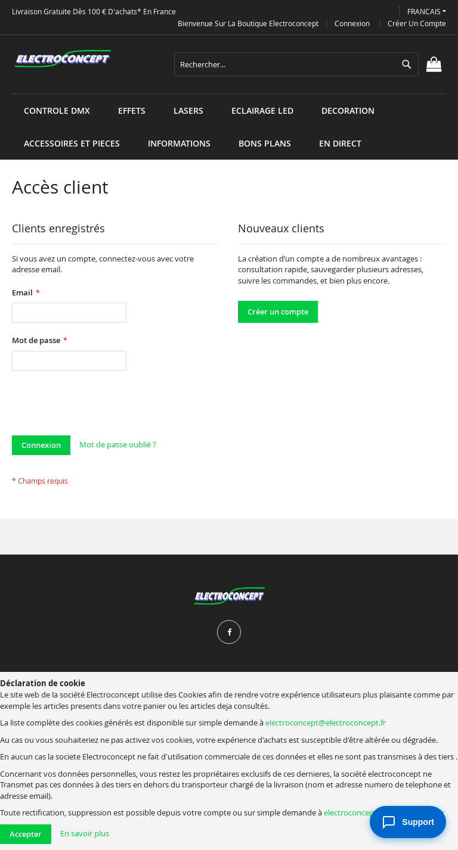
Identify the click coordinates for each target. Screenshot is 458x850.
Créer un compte (417, 23)
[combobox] (296, 64)
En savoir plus (84, 833)
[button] (426, 11)
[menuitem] (57, 110)
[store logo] (62, 59)
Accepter (26, 834)
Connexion (352, 23)
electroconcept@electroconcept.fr (325, 722)
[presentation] (102, 406)
